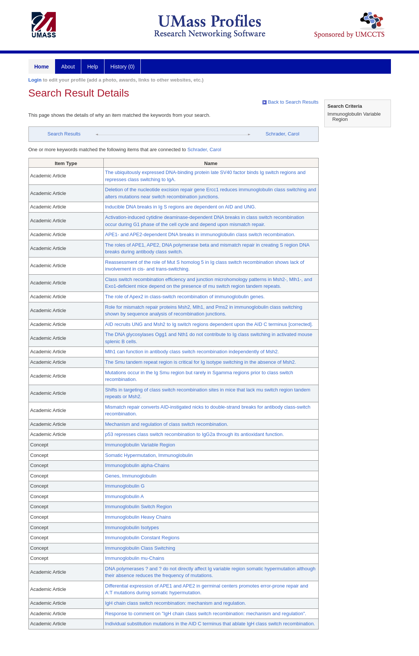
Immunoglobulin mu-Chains (134, 558)
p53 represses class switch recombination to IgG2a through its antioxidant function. (194, 434)
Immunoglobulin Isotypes (132, 527)
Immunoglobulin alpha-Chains (137, 465)
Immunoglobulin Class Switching (140, 548)
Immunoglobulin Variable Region (140, 445)
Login (35, 80)
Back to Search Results (290, 102)
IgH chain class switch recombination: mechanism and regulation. (175, 603)
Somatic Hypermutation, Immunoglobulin (149, 455)
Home (41, 67)
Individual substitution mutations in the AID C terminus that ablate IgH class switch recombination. (210, 623)
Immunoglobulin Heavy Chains (138, 517)
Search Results (64, 134)
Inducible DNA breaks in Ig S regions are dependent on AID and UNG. (180, 207)
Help (92, 67)
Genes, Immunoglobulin (131, 476)
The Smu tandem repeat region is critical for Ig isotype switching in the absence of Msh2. (200, 362)
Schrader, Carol (282, 134)
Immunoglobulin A (124, 496)
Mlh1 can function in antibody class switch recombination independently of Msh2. (192, 351)
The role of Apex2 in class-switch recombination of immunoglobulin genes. (185, 296)
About (68, 67)
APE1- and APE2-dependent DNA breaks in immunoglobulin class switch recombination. (200, 234)
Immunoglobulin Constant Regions (142, 537)
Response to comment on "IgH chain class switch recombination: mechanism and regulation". (205, 613)
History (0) (122, 67)
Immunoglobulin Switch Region (138, 506)
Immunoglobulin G (125, 486)
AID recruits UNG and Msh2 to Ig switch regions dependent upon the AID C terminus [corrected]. (209, 324)
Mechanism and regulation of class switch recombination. (166, 424)
